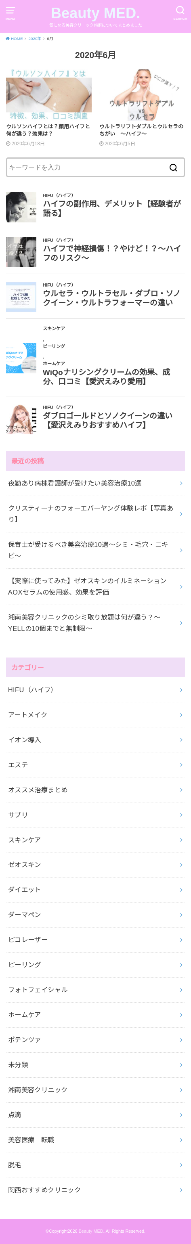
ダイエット (24, 889)
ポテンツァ (24, 1039)
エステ (18, 765)
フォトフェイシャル (38, 989)
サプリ (18, 815)
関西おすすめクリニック (44, 1190)
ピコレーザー (28, 939)
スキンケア (24, 840)
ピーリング (24, 964)
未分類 (18, 1064)
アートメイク (27, 714)
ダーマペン (24, 914)
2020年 (34, 38)
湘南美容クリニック (38, 1089)
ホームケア (24, 1014)
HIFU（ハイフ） (32, 689)
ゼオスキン (24, 864)
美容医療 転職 (31, 1139)
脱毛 (14, 1165)
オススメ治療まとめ (38, 790)
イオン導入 (24, 739)
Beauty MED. (96, 13)
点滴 (14, 1114)
